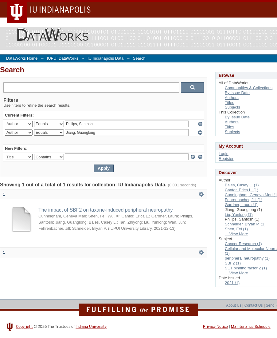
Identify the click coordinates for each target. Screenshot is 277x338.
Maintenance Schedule (251, 326)
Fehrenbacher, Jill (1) (243, 199)
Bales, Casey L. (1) (242, 185)
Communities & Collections (248, 87)
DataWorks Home (21, 58)
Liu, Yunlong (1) (239, 214)
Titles (229, 102)
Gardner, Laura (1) (241, 204)
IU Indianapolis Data (105, 58)
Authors (232, 97)
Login (223, 153)
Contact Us (253, 305)
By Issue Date (237, 92)
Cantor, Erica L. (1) (241, 190)
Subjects (232, 107)
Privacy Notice (215, 326)
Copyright (24, 326)
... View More (236, 234)
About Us (234, 305)
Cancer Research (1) (243, 243)
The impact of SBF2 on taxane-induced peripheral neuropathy (105, 210)
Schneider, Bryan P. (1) (245, 224)
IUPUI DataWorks (62, 58)
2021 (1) (232, 282)
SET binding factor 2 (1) (246, 268)
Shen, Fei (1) (236, 229)
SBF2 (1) (233, 263)
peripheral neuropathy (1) (247, 258)
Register (226, 158)
